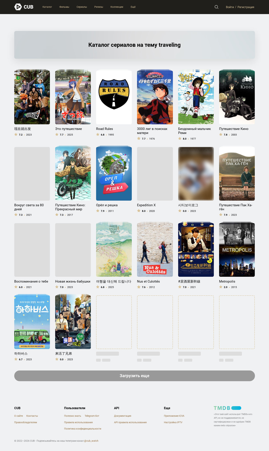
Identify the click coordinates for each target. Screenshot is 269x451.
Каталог (47, 6)
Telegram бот (92, 415)
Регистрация (246, 7)
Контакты (32, 415)
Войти (230, 7)
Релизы (98, 6)
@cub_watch (91, 440)
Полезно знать (72, 415)
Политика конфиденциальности (82, 428)
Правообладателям (25, 422)
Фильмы (64, 6)
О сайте (18, 415)
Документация (122, 415)
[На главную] (24, 7)
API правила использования (130, 422)
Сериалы (82, 6)
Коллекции (117, 6)
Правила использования (78, 422)
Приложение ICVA (174, 415)
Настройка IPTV (173, 422)
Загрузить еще (134, 375)
